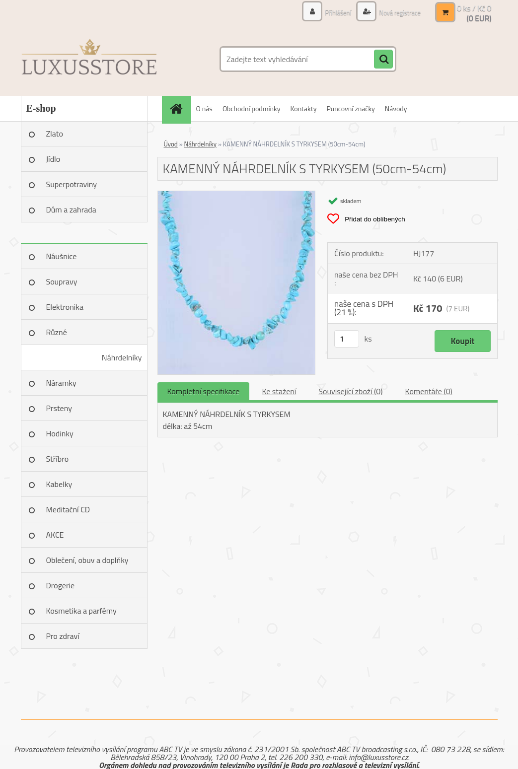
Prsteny (59, 408)
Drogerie (60, 585)
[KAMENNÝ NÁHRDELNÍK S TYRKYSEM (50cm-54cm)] (236, 195)
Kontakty (304, 108)
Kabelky (59, 484)
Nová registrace (397, 12)
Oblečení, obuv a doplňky (87, 560)
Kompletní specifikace (203, 391)
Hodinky (60, 433)
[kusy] (346, 339)
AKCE (55, 535)
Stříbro (57, 459)
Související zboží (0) (350, 391)
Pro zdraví (62, 636)
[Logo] (89, 59)
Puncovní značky (350, 108)
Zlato (54, 134)
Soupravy (61, 281)
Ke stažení (279, 391)
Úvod (171, 144)
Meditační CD (68, 509)
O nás (204, 108)
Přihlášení (333, 12)
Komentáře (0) (428, 391)
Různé (56, 332)
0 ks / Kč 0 (474, 8)
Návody (396, 108)
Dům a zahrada (71, 209)
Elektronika (64, 307)
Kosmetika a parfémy (81, 611)
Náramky (61, 383)
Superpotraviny (71, 184)
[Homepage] (179, 108)
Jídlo (53, 159)
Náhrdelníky (122, 357)
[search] (383, 59)
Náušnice (61, 256)
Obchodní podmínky (251, 108)
